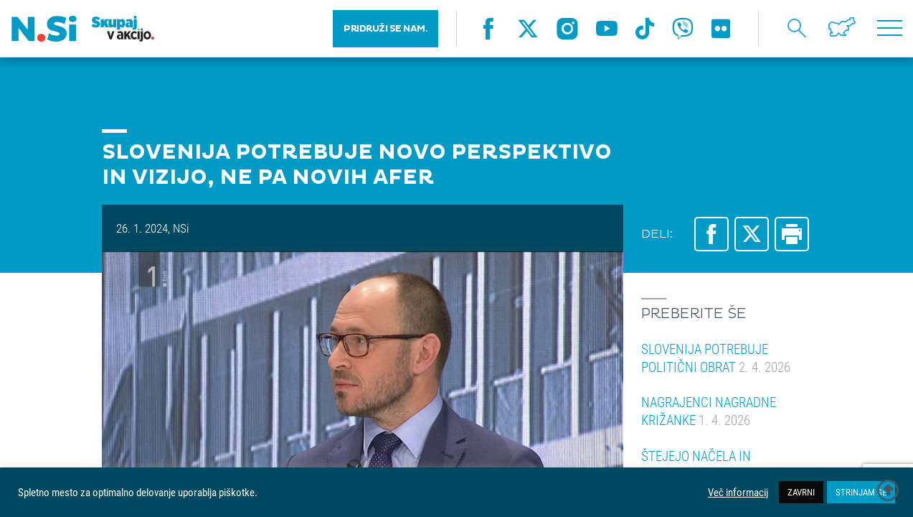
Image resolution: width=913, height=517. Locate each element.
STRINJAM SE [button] (861, 491)
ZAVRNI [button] (801, 491)
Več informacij (738, 492)
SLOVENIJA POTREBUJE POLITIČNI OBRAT (715, 358)
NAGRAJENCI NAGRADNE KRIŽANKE (708, 411)
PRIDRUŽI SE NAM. (385, 28)
